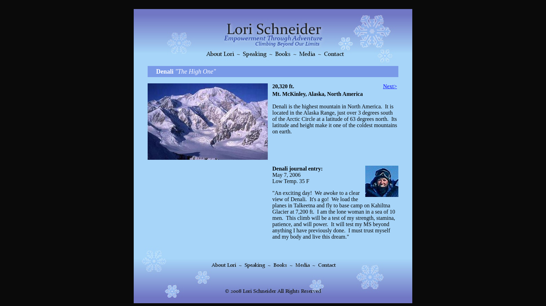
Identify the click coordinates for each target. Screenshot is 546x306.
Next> (390, 86)
